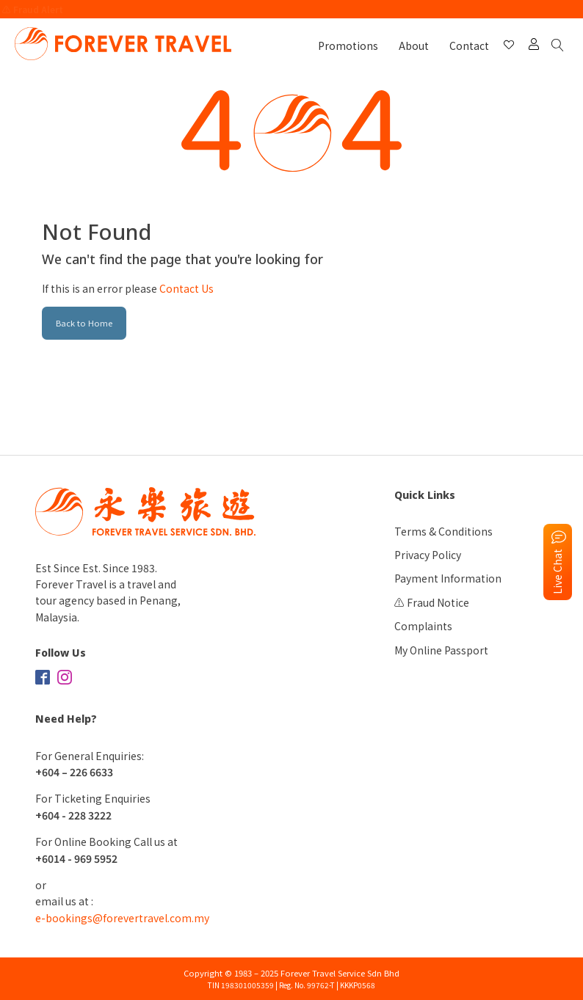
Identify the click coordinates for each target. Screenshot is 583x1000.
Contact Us (186, 288)
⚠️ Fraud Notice (431, 602)
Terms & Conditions (443, 531)
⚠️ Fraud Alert (32, 9)
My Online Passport (441, 650)
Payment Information (447, 578)
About (414, 45)
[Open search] (560, 46)
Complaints (423, 625)
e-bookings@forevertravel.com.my (122, 917)
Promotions (348, 45)
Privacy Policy (427, 554)
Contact (469, 45)
